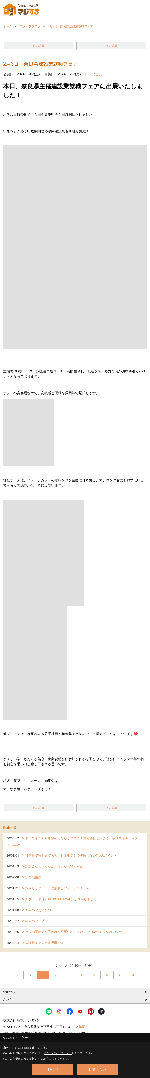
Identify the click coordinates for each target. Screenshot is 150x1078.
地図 (82, 1027)
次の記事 (112, 45)
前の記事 (38, 45)
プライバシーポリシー (58, 1053)
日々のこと (93, 74)
